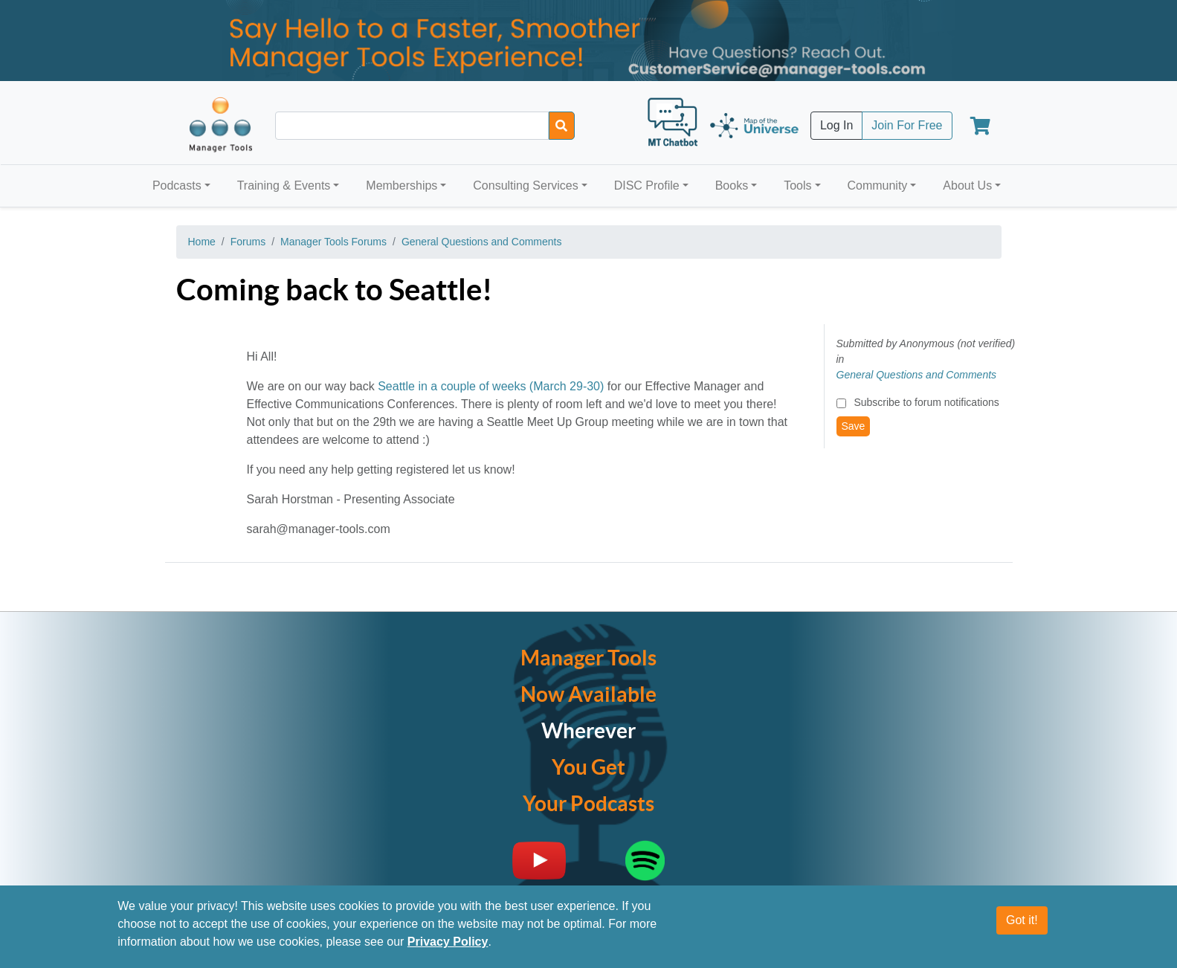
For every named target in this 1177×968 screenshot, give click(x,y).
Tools (797, 185)
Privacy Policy (447, 941)
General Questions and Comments (482, 242)
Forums (247, 242)
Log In (836, 125)
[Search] (562, 126)
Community (877, 185)
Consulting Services (525, 185)
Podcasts (176, 185)
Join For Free (906, 125)
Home (202, 242)
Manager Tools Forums (333, 242)
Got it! (1022, 920)
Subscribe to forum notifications (926, 402)
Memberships (401, 185)
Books (731, 185)
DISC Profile (647, 185)
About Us (967, 185)
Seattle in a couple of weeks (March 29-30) (491, 386)
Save (853, 426)
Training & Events (284, 185)
